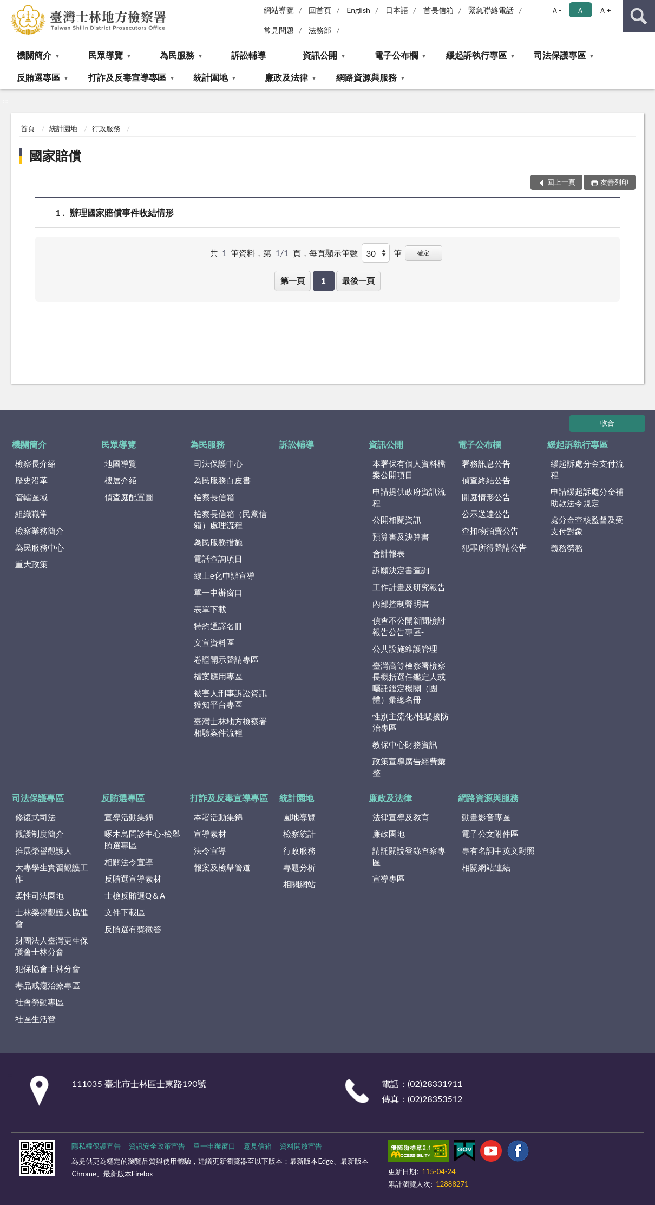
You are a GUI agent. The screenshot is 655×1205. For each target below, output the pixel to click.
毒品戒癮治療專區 (47, 985)
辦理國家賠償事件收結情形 (122, 212)
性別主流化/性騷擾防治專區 (410, 721)
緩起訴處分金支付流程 (587, 469)
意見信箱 (258, 1146)
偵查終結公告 (486, 480)
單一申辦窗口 (218, 592)
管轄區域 (31, 497)
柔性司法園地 (39, 895)
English (358, 10)
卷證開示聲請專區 (226, 659)
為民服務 (177, 55)
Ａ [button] (580, 10)
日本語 (396, 10)
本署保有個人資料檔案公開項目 (409, 469)
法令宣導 (210, 850)
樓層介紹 (120, 480)
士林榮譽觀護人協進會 (51, 917)
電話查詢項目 (218, 559)
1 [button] (323, 280)
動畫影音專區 (486, 817)
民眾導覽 (105, 55)
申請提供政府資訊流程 (409, 497)
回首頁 (320, 10)
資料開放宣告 (301, 1146)
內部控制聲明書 (400, 603)
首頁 (28, 128)
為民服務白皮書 (222, 480)
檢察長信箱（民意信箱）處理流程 (230, 519)
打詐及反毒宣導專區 (127, 77)
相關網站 (299, 884)
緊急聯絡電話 (491, 10)
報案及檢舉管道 (222, 867)
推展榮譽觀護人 (43, 850)
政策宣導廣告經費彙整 (409, 766)
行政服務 (106, 128)
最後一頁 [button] (358, 280)
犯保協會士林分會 (47, 968)
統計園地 (210, 77)
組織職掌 (31, 514)
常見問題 (279, 30)
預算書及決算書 (400, 536)
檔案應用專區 (218, 676)
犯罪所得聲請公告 (494, 547)
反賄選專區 (38, 77)
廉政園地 (388, 834)
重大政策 (31, 564)
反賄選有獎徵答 (132, 929)
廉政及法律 (286, 77)
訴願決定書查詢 (400, 570)
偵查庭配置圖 (128, 497)
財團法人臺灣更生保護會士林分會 (51, 946)
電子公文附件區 (490, 834)
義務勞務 (567, 548)
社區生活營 (35, 1019)
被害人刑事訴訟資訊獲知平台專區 (230, 698)
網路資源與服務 (366, 77)
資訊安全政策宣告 (157, 1146)
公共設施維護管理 (404, 648)
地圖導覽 (120, 463)
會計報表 (388, 553)
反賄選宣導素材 (132, 878)
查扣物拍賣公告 (490, 530)
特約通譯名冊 (218, 626)
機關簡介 (34, 55)
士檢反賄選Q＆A (134, 895)
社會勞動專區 (39, 1002)
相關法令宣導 (128, 862)
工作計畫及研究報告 (409, 587)
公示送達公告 (486, 514)
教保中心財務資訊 (404, 744)
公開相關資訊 (396, 520)
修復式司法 (35, 817)
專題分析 (299, 867)
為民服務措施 (218, 542)
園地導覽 (299, 817)
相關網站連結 (486, 867)
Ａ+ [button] (605, 10)
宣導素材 (210, 834)
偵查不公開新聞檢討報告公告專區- (409, 626)
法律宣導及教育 (400, 817)
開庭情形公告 (486, 497)
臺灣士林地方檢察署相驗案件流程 (230, 726)
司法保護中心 (218, 463)
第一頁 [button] (292, 280)
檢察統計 (299, 834)
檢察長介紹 (35, 463)
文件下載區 (124, 912)
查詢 (639, 16)
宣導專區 (388, 878)
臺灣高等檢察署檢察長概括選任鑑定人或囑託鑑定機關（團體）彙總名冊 (409, 682)
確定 (423, 252)
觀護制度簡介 (39, 834)
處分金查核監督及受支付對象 (587, 525)
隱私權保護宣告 (96, 1146)
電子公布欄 (396, 55)
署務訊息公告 (486, 463)
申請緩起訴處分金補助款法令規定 (587, 497)
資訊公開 (320, 55)
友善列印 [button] (614, 182)
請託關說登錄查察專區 (409, 856)
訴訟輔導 (248, 55)
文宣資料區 (214, 642)
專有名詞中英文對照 (498, 850)
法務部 (320, 30)
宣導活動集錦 (128, 817)
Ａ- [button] (556, 10)
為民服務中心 (39, 547)
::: (8, 8)
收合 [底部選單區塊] (607, 422)
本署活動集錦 (218, 817)
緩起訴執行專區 (476, 55)
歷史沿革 (31, 480)
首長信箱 (438, 10)
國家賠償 (55, 155)
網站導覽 (279, 10)
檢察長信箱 (214, 497)
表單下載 (210, 609)
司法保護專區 (560, 55)
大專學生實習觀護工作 (51, 872)
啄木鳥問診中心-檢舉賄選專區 (142, 839)
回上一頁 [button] (561, 182)
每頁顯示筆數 (333, 253)
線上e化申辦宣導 (224, 575)
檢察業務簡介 (39, 530)
